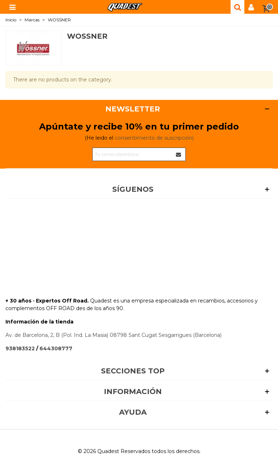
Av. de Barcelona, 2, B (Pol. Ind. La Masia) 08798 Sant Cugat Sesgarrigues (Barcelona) (113, 335)
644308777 (55, 348)
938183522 (20, 348)
